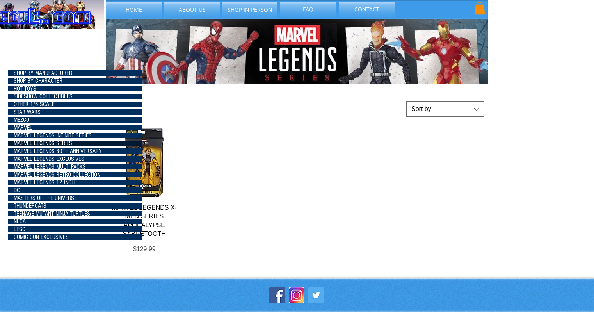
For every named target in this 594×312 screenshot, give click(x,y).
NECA (20, 221)
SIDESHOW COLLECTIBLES (43, 96)
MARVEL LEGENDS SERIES (43, 143)
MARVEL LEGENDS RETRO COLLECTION (57, 174)
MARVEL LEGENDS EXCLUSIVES (49, 159)
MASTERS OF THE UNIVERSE (45, 198)
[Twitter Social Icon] (316, 295)
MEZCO (21, 120)
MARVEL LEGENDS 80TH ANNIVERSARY (58, 151)
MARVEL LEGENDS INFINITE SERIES (53, 135)
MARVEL (23, 127)
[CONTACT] (367, 9)
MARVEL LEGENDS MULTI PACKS (50, 166)
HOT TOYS (25, 88)
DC (17, 190)
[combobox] (445, 109)
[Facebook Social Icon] (277, 295)
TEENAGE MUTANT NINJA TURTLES (52, 213)
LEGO (19, 229)
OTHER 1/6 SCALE (34, 104)
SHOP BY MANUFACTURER (43, 73)
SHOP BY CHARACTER (38, 81)
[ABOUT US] (192, 10)
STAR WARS (27, 112)
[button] (480, 8)
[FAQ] (308, 9)
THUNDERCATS (30, 206)
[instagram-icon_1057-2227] (296, 295)
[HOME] (134, 10)
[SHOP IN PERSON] (249, 10)
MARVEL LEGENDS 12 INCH (44, 182)
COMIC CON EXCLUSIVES (41, 237)
